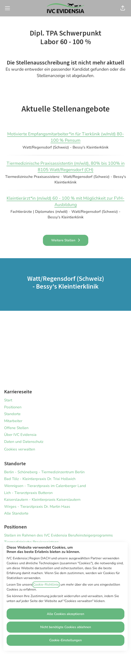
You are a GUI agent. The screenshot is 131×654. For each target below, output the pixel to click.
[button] (123, 8)
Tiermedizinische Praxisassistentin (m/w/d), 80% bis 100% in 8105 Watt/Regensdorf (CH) (65, 166)
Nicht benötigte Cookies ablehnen (65, 627)
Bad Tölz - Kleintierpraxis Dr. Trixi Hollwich (40, 478)
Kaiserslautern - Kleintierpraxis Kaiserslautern (42, 499)
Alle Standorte (16, 513)
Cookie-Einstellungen (65, 640)
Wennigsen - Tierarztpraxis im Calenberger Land (45, 485)
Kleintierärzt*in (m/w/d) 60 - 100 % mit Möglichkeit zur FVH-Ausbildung (65, 201)
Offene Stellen (16, 427)
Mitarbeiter (13, 420)
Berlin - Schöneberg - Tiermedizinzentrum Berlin (44, 472)
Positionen (12, 407)
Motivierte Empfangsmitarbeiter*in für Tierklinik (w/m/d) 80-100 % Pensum (65, 137)
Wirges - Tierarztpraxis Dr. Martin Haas (37, 506)
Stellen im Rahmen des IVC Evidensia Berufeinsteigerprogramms (58, 535)
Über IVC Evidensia (20, 434)
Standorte (12, 413)
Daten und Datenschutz (23, 441)
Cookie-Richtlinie (46, 584)
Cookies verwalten (19, 449)
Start (8, 400)
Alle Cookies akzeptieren (65, 614)
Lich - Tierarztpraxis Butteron (28, 492)
